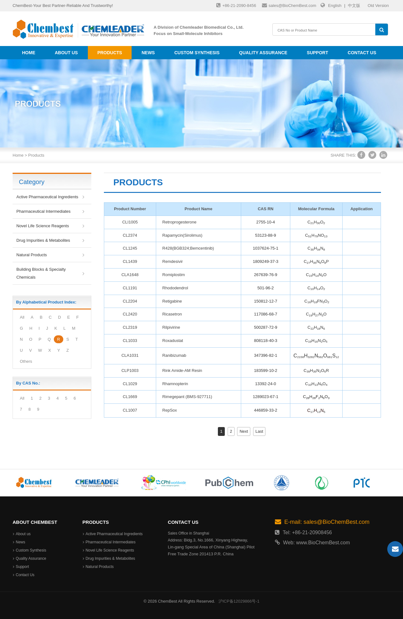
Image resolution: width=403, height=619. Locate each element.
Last (259, 431)
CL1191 (130, 288)
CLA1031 (130, 355)
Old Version (378, 5)
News (148, 52)
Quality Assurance (263, 52)
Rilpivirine (171, 327)
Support (317, 52)
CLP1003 (130, 370)
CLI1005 (130, 222)
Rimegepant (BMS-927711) (187, 396)
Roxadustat (172, 340)
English (335, 5)
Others (26, 361)
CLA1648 (130, 274)
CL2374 (130, 235)
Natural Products (31, 254)
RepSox (169, 410)
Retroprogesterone (179, 222)
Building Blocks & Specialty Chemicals (41, 273)
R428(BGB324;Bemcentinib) (188, 248)
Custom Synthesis (197, 52)
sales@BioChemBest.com (289, 5)
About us (66, 52)
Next (244, 431)
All (22, 317)
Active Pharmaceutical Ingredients (47, 196)
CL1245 (130, 248)
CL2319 (130, 327)
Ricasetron (172, 314)
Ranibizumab (174, 355)
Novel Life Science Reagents (42, 225)
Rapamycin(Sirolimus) (182, 235)
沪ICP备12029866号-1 (239, 601)
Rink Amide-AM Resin (182, 370)
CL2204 (130, 301)
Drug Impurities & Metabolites (43, 240)
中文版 (354, 5)
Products (109, 52)
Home (28, 52)
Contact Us (362, 52)
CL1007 (130, 410)
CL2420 (130, 314)
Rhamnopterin (175, 383)
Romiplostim (173, 274)
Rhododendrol (175, 288)
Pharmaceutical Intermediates (43, 211)
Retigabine (172, 301)
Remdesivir (172, 261)
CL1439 (130, 261)
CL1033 (130, 340)
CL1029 (130, 383)
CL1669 (130, 396)
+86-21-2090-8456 (236, 5)
